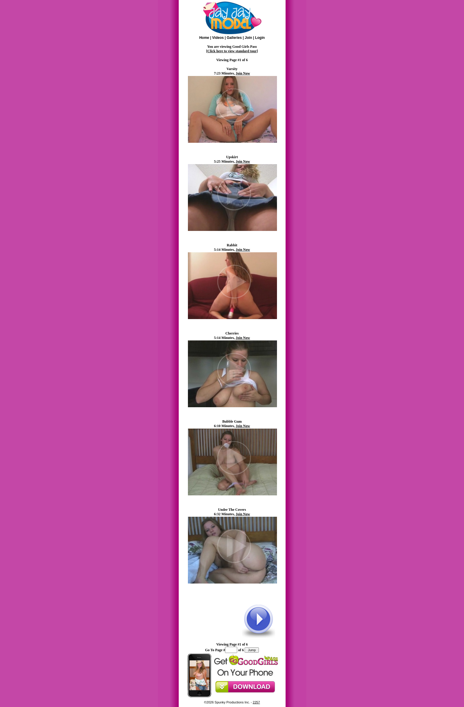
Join (248, 38)
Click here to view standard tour (231, 51)
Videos (218, 38)
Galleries (234, 38)
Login (260, 38)
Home (204, 38)
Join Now (243, 73)
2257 (256, 702)
